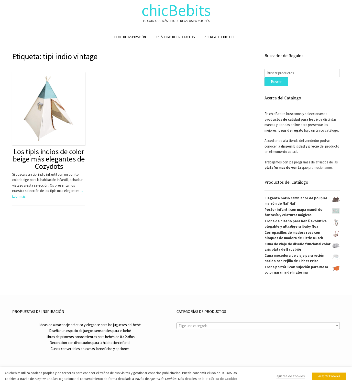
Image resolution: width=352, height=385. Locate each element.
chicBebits (176, 10)
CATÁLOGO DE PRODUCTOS (175, 37)
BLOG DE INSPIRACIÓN (130, 37)
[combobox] (258, 325)
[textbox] (258, 325)
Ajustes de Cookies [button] (290, 376)
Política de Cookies (222, 378)
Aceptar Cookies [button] (329, 376)
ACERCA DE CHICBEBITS (221, 37)
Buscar (276, 81)
